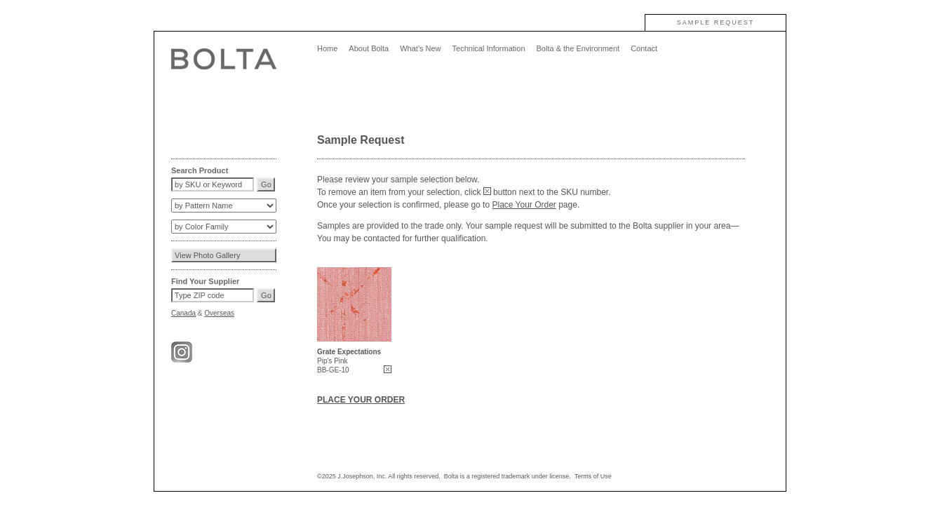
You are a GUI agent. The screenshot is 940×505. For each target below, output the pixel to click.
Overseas (219, 313)
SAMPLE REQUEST (716, 22)
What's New (420, 48)
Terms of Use (593, 476)
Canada (183, 313)
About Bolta (369, 48)
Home (327, 48)
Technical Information (488, 48)
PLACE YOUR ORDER (361, 400)
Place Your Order (524, 205)
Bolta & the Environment (578, 48)
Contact (644, 48)
